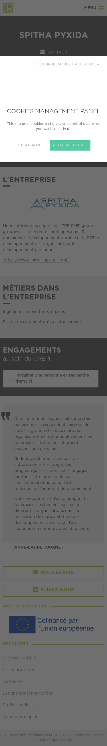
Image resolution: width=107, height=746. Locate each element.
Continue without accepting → (68, 64)
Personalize (29, 145)
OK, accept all (70, 145)
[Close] (53, 373)
